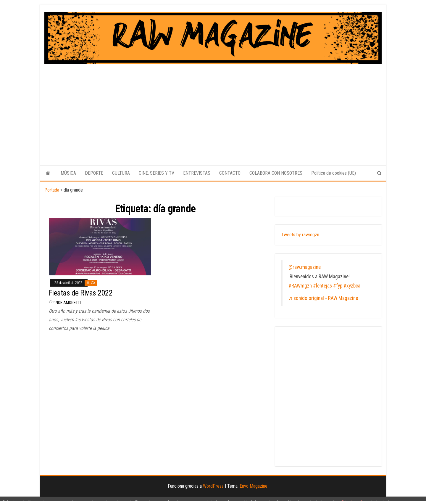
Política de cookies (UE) (333, 173)
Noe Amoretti (68, 302)
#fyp (337, 286)
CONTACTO (230, 173)
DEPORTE (94, 173)
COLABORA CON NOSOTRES (275, 173)
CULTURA (121, 173)
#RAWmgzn (300, 286)
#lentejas (322, 286)
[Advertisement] (213, 108)
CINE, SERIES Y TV (156, 173)
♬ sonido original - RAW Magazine (323, 298)
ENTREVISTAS (196, 173)
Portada (51, 190)
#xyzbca (351, 286)
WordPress (213, 486)
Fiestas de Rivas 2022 (80, 292)
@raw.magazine (304, 267)
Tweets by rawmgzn (300, 234)
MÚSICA (68, 173)
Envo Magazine (253, 486)
